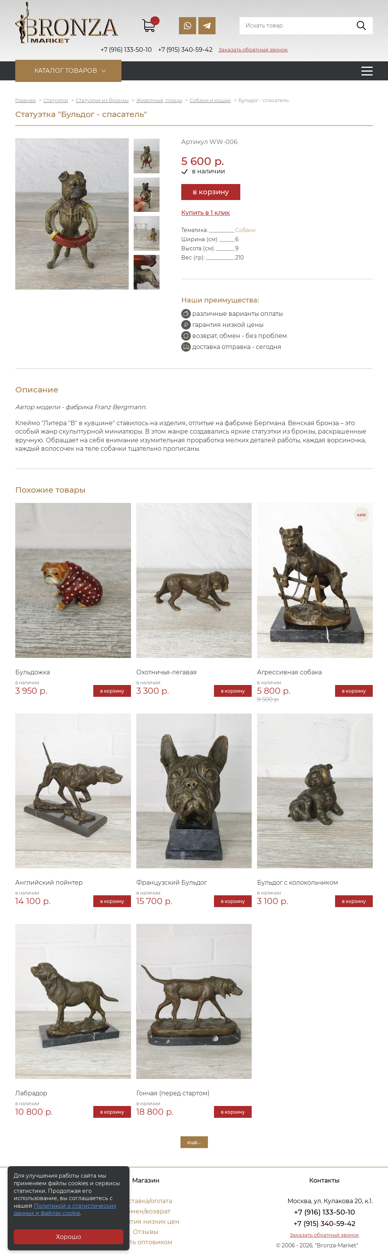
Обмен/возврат (146, 1211)
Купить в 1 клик (205, 212)
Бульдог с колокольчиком (297, 882)
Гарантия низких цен (145, 1221)
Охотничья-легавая (166, 672)
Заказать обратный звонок (253, 49)
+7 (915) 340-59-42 (324, 1224)
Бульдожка (32, 672)
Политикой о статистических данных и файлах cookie (65, 1209)
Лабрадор (31, 1093)
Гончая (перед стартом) (172, 1093)
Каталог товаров (65, 70)
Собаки (245, 230)
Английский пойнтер (49, 882)
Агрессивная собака (289, 672)
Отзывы (145, 1232)
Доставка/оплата (146, 1201)
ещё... (194, 1142)
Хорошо (68, 1236)
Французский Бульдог (171, 882)
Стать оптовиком (145, 1242)
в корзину (211, 192)
